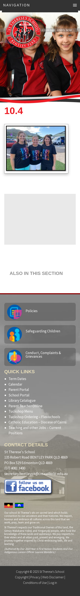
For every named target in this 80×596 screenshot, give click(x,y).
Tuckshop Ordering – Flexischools (34, 416)
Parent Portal (19, 389)
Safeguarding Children (43, 331)
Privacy (35, 577)
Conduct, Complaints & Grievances (43, 354)
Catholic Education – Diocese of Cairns (38, 422)
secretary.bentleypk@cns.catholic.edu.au (36, 473)
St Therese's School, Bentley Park (23, 32)
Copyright (21, 577)
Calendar (15, 384)
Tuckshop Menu (21, 411)
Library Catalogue (22, 400)
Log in (53, 582)
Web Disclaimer (53, 577)
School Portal (19, 395)
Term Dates (17, 378)
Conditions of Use (35, 582)
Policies (32, 311)
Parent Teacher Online (25, 406)
